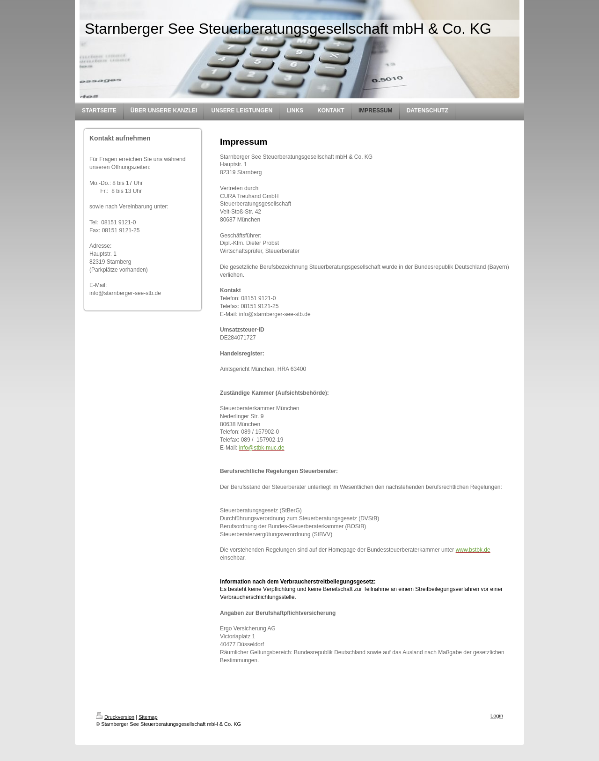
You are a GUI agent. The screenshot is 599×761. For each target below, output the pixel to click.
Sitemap (148, 717)
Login (496, 715)
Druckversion (115, 717)
